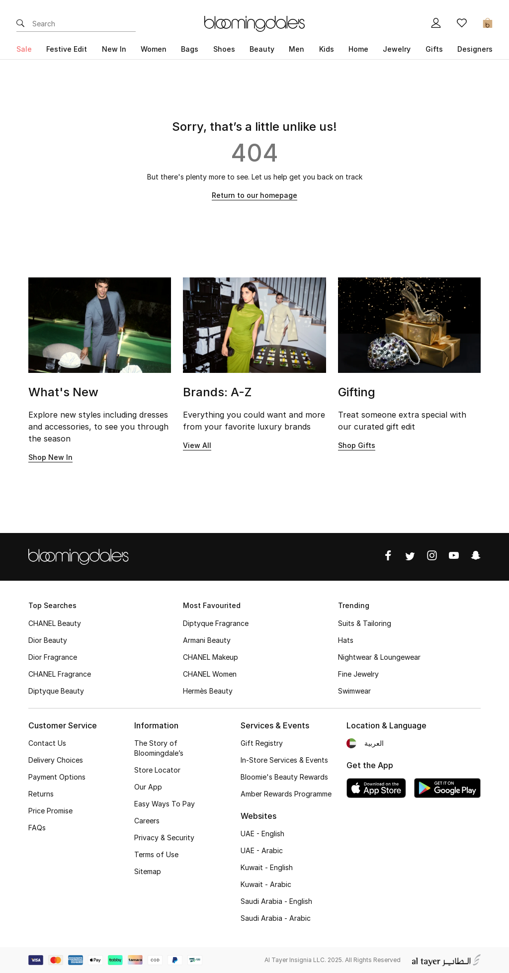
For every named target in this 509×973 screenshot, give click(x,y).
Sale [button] (24, 49)
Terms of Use (156, 854)
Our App (148, 787)
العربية (374, 743)
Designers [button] (475, 49)
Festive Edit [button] (66, 49)
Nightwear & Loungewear (379, 657)
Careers (147, 820)
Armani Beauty (207, 640)
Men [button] (296, 49)
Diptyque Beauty (56, 691)
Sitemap (147, 871)
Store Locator (157, 770)
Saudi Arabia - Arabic (276, 918)
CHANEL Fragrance (59, 674)
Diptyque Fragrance (216, 623)
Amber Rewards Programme (286, 794)
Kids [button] (326, 49)
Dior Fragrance (52, 657)
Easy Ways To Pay (164, 803)
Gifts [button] (434, 49)
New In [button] (114, 49)
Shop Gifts (356, 445)
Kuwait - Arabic (266, 884)
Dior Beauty (47, 640)
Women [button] (154, 49)
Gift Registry (262, 743)
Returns (41, 794)
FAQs (37, 827)
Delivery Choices (55, 760)
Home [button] (358, 49)
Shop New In (50, 457)
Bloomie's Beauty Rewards (284, 777)
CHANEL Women (210, 674)
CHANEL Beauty (54, 623)
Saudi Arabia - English (276, 901)
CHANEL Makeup (210, 657)
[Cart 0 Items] (488, 24)
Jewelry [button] (397, 49)
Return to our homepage (254, 195)
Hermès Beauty (208, 691)
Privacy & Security (164, 837)
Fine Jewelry (358, 674)
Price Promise (50, 810)
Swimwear (354, 691)
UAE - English (262, 833)
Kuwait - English (267, 867)
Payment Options (56, 777)
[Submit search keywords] (20, 24)
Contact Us (47, 743)
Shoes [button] (224, 49)
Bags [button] (189, 49)
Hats (345, 640)
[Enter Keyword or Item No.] (84, 24)
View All (197, 445)
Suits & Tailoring (364, 623)
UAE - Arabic (262, 850)
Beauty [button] (262, 49)
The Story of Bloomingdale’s (158, 748)
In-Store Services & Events (284, 760)
